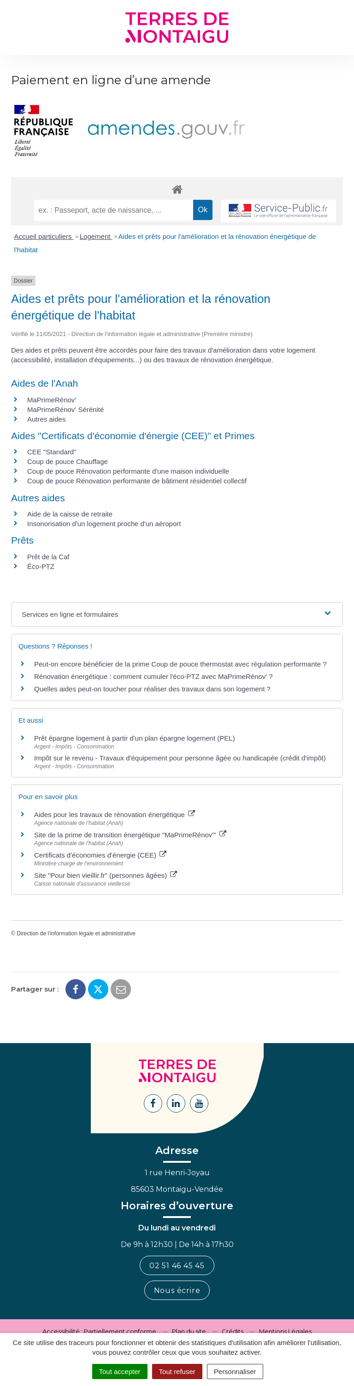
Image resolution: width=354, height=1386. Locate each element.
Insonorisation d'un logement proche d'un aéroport (104, 524)
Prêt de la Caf (48, 557)
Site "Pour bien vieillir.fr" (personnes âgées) (105, 875)
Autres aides (46, 419)
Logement (96, 236)
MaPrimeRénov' (51, 400)
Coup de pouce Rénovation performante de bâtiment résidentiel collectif (137, 481)
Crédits (232, 1331)
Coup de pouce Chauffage (67, 461)
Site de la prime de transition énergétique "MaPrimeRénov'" (130, 835)
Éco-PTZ (40, 566)
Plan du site (189, 1331)
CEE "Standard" (52, 452)
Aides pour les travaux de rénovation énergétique (114, 814)
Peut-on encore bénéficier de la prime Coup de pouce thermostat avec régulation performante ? (180, 664)
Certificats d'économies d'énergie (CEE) (100, 855)
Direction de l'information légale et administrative (76, 933)
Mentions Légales (285, 1331)
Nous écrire (177, 1290)
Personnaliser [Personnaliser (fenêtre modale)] (235, 1371)
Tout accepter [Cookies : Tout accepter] (120, 1371)
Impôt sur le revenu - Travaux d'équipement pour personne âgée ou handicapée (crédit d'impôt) (180, 758)
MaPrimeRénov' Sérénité (65, 409)
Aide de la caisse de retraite (69, 514)
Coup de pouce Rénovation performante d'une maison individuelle (128, 471)
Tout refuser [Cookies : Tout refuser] (177, 1371)
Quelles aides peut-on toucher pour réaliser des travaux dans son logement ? (152, 689)
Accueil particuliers (44, 236)
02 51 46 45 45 (177, 1265)
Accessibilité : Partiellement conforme (99, 1331)
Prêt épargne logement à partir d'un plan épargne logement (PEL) (134, 738)
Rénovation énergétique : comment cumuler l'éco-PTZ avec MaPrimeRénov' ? (153, 676)
